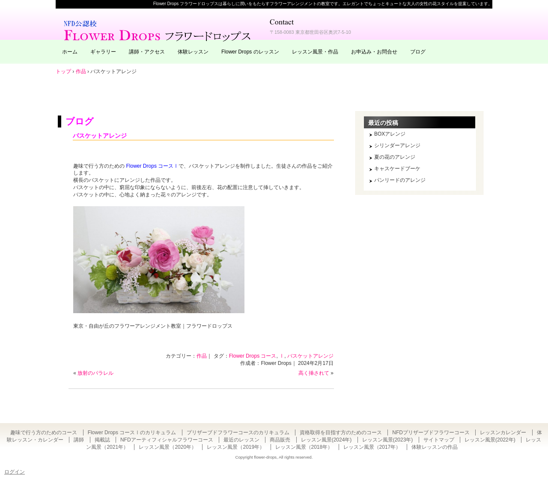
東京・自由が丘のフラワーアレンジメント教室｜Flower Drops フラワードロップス (158, 30)
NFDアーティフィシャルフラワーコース (166, 440)
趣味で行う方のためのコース (43, 433)
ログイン (14, 472)
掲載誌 (102, 440)
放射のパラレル (95, 373)
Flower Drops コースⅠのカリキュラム (132, 433)
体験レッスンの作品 (434, 447)
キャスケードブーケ (397, 169)
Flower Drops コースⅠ (152, 166)
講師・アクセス (147, 52)
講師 (79, 440)
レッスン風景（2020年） (168, 447)
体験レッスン (193, 52)
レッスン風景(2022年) (490, 440)
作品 (202, 356)
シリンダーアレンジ (397, 145)
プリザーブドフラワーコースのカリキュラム (238, 433)
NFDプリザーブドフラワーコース (431, 433)
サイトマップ (438, 440)
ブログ (418, 52)
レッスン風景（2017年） (372, 447)
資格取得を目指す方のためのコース (341, 433)
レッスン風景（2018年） (304, 447)
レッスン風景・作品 (315, 52)
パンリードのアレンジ (400, 180)
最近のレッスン (241, 440)
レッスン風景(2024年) (326, 440)
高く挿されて (313, 373)
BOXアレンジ (389, 134)
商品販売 (280, 440)
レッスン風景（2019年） (236, 447)
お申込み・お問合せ (374, 52)
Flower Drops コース (253, 356)
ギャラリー (103, 52)
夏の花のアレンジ (394, 157)
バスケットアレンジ (100, 135)
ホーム (69, 52)
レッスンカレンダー (503, 433)
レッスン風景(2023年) (387, 440)
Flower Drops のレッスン (250, 52)
